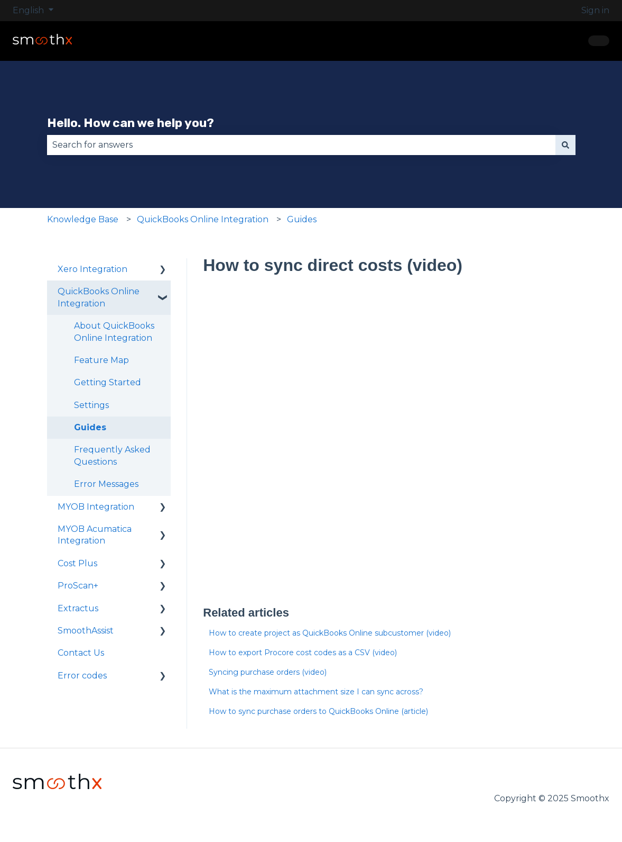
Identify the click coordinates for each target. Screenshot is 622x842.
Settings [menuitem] (91, 405)
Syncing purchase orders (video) (268, 672)
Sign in (595, 10)
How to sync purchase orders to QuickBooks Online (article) (318, 711)
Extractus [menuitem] (78, 608)
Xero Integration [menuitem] (92, 269)
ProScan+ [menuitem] (78, 586)
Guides (302, 219)
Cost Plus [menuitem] (77, 563)
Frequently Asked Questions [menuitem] (112, 455)
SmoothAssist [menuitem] (86, 631)
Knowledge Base (82, 219)
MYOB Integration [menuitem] (96, 507)
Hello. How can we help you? (130, 122)
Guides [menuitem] (90, 427)
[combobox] (301, 145)
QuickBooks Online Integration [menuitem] (99, 297)
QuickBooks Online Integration (202, 219)
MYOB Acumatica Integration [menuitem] (95, 535)
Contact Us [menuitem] (81, 653)
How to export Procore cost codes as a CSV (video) (303, 652)
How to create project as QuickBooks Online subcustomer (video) (330, 633)
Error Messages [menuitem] (106, 484)
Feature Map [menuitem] (101, 360)
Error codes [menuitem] (82, 676)
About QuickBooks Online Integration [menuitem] (114, 331)
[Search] (565, 145)
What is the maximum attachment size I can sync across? (316, 691)
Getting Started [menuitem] (107, 382)
